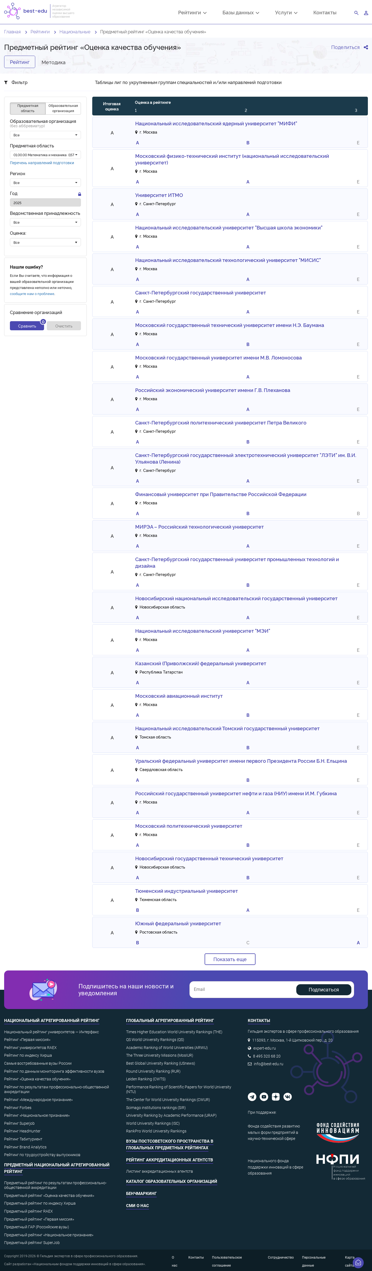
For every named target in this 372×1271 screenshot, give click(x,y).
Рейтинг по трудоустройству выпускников (42, 1155)
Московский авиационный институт (179, 695)
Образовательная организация (43, 123)
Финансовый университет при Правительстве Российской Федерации (220, 494)
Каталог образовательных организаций (171, 1181)
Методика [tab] (54, 61)
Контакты (324, 12)
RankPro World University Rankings (156, 1131)
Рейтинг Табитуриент (23, 1139)
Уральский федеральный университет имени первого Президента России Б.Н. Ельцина (241, 760)
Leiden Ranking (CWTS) (146, 1079)
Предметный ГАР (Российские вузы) (36, 1227)
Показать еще (230, 959)
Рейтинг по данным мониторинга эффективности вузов (54, 1071)
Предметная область (32, 145)
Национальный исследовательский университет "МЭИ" (202, 630)
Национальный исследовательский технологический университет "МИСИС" (228, 259)
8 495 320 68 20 (267, 1056)
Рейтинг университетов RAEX (30, 1047)
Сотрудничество (281, 1257)
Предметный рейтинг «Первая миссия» (39, 1219)
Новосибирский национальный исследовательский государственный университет (236, 598)
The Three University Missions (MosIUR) (159, 1055)
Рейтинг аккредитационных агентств (169, 1160)
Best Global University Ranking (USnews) (160, 1063)
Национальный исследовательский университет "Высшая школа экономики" (228, 227)
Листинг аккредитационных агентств (159, 1171)
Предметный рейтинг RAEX (28, 1211)
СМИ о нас (137, 1205)
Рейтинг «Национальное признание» (37, 1115)
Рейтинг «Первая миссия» (27, 1039)
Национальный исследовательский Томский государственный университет (227, 728)
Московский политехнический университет (188, 825)
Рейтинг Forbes (17, 1107)
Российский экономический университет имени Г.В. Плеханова (212, 389)
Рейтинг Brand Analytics (25, 1147)
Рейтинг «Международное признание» (38, 1099)
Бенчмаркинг (141, 1193)
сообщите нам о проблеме (32, 294)
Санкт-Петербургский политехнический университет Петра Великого (220, 422)
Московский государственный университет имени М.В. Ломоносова (218, 357)
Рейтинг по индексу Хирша (28, 1055)
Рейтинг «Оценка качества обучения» (37, 1079)
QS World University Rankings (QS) (155, 1039)
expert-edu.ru (264, 1048)
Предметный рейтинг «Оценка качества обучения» (49, 1195)
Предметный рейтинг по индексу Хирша (40, 1203)
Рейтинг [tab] (19, 61)
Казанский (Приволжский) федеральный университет (200, 663)
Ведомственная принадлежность (45, 213)
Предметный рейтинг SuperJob (32, 1242)
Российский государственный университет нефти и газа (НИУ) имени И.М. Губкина (236, 793)
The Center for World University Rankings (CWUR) (168, 1099)
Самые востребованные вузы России (38, 1063)
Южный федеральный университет (178, 923)
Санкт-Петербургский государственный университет (200, 292)
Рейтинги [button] (192, 12)
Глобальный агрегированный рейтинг (170, 1020)
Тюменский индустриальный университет (186, 890)
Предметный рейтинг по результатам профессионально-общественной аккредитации (55, 1185)
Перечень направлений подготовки (42, 163)
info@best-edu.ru (268, 1064)
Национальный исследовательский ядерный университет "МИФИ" (216, 123)
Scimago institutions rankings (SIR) (156, 1107)
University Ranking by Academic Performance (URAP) (171, 1115)
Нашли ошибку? (26, 267)
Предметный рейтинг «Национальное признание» (48, 1235)
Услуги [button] (286, 12)
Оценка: (18, 233)
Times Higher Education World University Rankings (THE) (174, 1032)
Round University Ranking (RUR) (153, 1071)
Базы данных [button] (240, 12)
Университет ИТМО (159, 194)
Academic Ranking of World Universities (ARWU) (167, 1047)
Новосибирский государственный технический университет (209, 858)
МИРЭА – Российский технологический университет (199, 526)
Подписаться (324, 990)
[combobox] (45, 135)
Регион (17, 173)
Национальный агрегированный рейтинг (51, 1020)
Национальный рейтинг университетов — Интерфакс (51, 1032)
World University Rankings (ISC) (153, 1123)
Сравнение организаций (36, 312)
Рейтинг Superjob (19, 1123)
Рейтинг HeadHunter (22, 1131)
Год (13, 193)
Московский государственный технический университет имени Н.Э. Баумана (229, 324)
